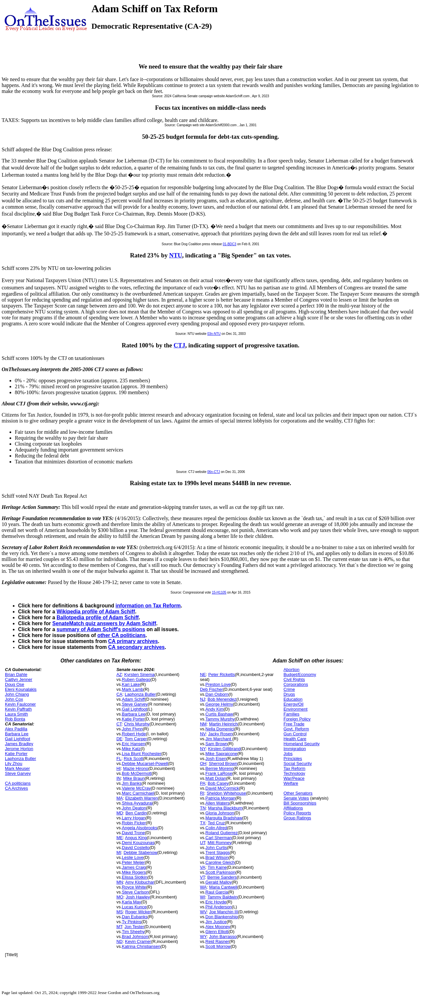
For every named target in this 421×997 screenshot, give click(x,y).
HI (118, 768)
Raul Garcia (217, 892)
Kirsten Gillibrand (224, 748)
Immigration (295, 748)
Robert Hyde (134, 733)
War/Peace (294, 778)
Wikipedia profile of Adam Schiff (96, 611)
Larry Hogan (134, 817)
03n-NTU (214, 334)
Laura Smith (16, 714)
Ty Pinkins (131, 921)
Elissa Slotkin (134, 877)
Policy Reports (297, 812)
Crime (289, 689)
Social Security (298, 763)
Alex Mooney (218, 926)
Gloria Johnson (220, 812)
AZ (119, 674)
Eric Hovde (216, 901)
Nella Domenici (220, 728)
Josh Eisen (216, 758)
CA (119, 694)
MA (119, 798)
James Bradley (19, 743)
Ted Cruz (216, 822)
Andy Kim (215, 709)
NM (203, 723)
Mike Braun (134, 778)
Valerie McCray (136, 788)
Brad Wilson (217, 857)
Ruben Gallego (136, 679)
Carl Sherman (219, 837)
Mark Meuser (17, 768)
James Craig (134, 867)
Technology (294, 773)
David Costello (136, 847)
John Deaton (134, 808)
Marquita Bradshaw (224, 817)
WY (203, 936)
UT (202, 842)
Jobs (288, 753)
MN (119, 882)
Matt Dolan (216, 778)
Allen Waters (218, 803)
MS (119, 911)
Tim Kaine (217, 867)
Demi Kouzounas (138, 842)
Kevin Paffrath (18, 709)
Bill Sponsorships (300, 803)
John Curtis (216, 847)
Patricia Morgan (220, 798)
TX (203, 822)
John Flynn (132, 728)
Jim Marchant (219, 738)
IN (118, 778)
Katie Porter (16, 753)
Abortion (291, 669)
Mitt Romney (220, 842)
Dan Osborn (217, 694)
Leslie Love (133, 857)
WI (202, 896)
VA (202, 867)
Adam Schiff (133, 699)
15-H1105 (219, 592)
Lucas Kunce (134, 906)
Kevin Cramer (138, 941)
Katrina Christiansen (141, 946)
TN (203, 808)
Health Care (295, 738)
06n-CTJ (213, 472)
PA (202, 783)
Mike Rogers (134, 872)
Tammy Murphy (220, 719)
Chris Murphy (136, 723)
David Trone (133, 832)
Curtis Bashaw (219, 714)
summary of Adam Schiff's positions (101, 629)
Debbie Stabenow (141, 852)
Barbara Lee (17, 733)
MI (118, 852)
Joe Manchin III (223, 911)
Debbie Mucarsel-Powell (145, 763)
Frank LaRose (219, 773)
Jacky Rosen (220, 733)
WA (203, 887)
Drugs (289, 694)
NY (203, 748)
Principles (293, 758)
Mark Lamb (132, 689)
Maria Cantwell (223, 887)
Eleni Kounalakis (21, 689)
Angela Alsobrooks (140, 827)
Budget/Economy (300, 674)
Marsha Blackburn (225, 808)
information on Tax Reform (148, 605)
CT (119, 723)
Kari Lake (131, 684)
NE (203, 674)
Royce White (134, 887)
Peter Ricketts (221, 674)
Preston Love (218, 684)
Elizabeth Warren (141, 798)
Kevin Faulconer (20, 704)
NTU (175, 255)
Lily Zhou (13, 763)
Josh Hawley (138, 896)
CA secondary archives (136, 647)
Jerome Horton (19, 748)
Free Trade (294, 723)
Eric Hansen (133, 743)
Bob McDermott (137, 773)
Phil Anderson (219, 906)
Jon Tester (134, 926)
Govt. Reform (296, 728)
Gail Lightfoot (17, 738)
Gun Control (295, 733)
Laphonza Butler (20, 758)
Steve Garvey (18, 773)
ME (119, 837)
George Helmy (219, 704)
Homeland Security (302, 743)
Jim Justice (216, 921)
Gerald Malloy (219, 882)
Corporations (296, 684)
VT (202, 877)
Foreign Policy (297, 719)
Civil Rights (294, 679)
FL (118, 758)
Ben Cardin (136, 812)
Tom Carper (136, 738)
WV (203, 911)
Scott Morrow (218, 946)
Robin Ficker (134, 822)
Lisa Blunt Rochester (141, 753)
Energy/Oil (294, 704)
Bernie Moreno (220, 768)
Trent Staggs (218, 852)
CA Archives (16, 788)
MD (119, 812)
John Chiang (17, 694)
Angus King (136, 837)
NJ (202, 699)
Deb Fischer (211, 689)
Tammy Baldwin (222, 896)
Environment (296, 709)
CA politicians (18, 783)
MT (119, 926)
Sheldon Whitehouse (226, 793)
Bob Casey (218, 783)
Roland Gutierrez (222, 832)
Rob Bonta (15, 719)
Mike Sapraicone (221, 753)
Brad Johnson (135, 936)
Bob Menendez (222, 699)
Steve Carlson (135, 892)
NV (203, 733)
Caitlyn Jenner (18, 679)
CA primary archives (133, 641)
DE (119, 738)
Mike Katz (131, 748)
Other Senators (298, 793)
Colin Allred (216, 827)
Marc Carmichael (138, 793)
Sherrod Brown (223, 763)
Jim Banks (132, 783)
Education (293, 699)
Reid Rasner (217, 941)
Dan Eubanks (135, 916)
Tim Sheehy (133, 931)
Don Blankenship (222, 916)
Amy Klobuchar (139, 882)
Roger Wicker (138, 911)
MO (119, 896)
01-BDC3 (229, 244)
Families (291, 714)
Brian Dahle (16, 674)
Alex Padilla (16, 728)
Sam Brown (217, 743)
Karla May (131, 901)
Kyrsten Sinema (139, 674)
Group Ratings (297, 817)
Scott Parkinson (220, 872)
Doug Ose (14, 684)
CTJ (179, 345)
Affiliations (293, 808)
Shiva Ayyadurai (137, 803)
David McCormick (222, 788)
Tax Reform (294, 768)
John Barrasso (222, 936)
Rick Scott (133, 758)
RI (202, 793)
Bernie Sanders (222, 877)
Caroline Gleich (220, 862)
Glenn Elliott (217, 931)
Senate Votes (296, 798)
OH (203, 763)
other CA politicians (121, 635)
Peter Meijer (133, 862)
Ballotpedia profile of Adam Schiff (98, 617)
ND (119, 941)
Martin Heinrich (223, 723)
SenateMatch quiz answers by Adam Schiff (104, 623)
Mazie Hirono (135, 768)
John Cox (14, 699)
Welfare (291, 783)
